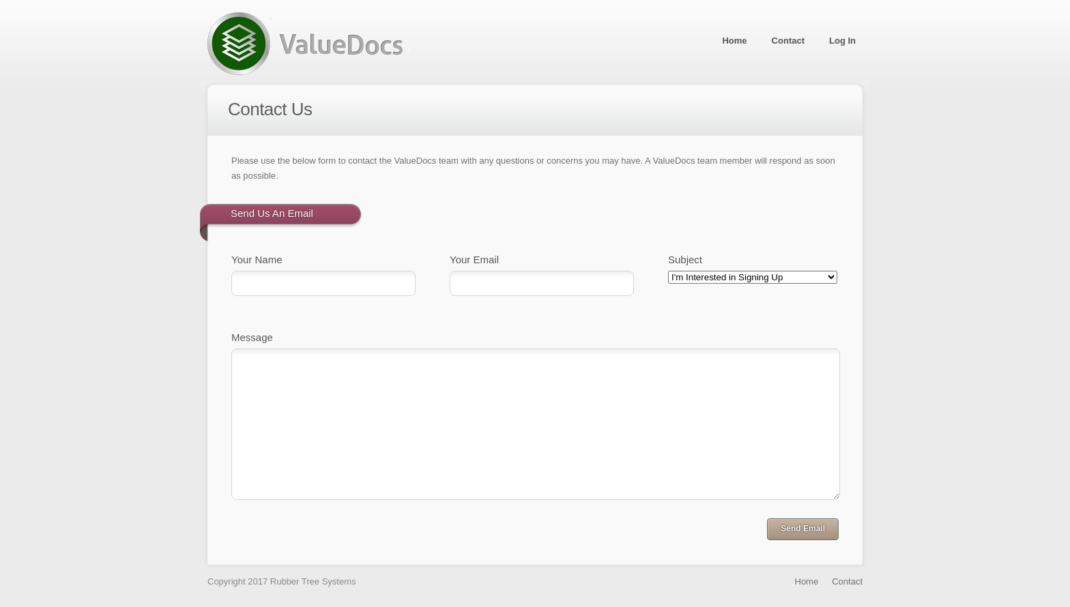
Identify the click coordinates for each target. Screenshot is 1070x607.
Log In (842, 40)
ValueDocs (308, 43)
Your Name (257, 259)
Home (734, 40)
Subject (685, 259)
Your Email (474, 259)
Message (252, 337)
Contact (788, 40)
